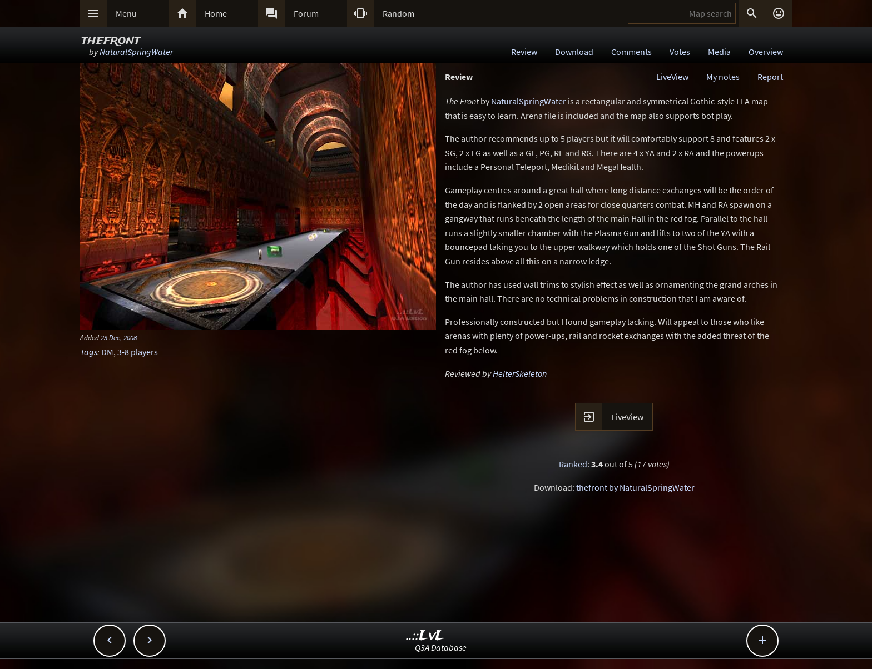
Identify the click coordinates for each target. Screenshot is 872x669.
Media (719, 51)
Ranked (573, 464)
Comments (631, 51)
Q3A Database (441, 647)
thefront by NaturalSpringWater (635, 487)
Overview (766, 51)
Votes (680, 51)
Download (574, 51)
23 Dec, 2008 (119, 337)
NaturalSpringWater (136, 51)
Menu (126, 13)
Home (216, 13)
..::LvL (425, 636)
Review (524, 51)
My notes (723, 76)
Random (398, 13)
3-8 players (137, 351)
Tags (88, 351)
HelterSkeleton (520, 373)
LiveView (672, 76)
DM (107, 351)
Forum (306, 13)
